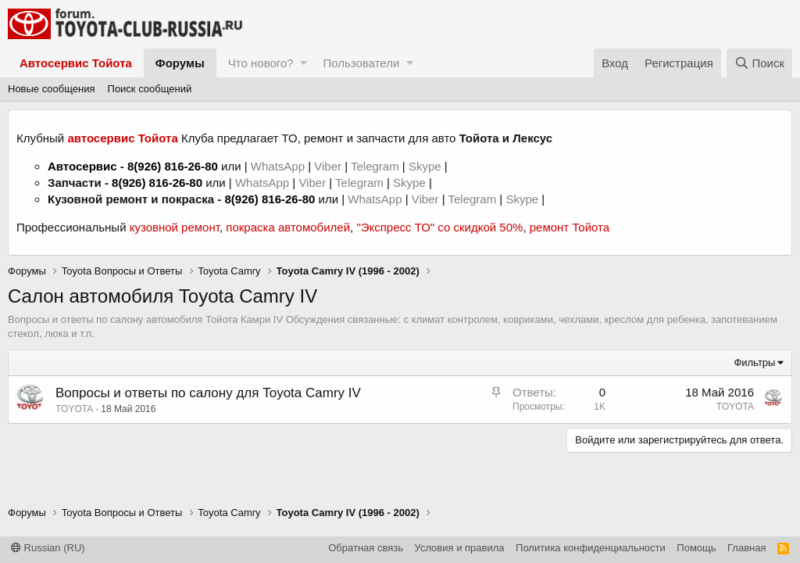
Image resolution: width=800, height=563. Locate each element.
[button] (303, 62)
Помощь (696, 548)
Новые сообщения (51, 89)
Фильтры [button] (754, 362)
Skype (427, 166)
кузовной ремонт (175, 227)
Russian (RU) (48, 548)
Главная (746, 548)
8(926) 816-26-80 (172, 166)
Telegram (376, 166)
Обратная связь (365, 548)
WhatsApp (279, 166)
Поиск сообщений (150, 89)
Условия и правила (460, 548)
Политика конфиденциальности (591, 548)
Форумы (180, 63)
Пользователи (361, 63)
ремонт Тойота (569, 227)
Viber (327, 166)
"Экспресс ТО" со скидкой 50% (439, 227)
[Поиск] (759, 62)
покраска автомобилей (288, 227)
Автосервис (82, 166)
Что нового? (261, 63)
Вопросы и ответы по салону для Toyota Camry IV (208, 392)
